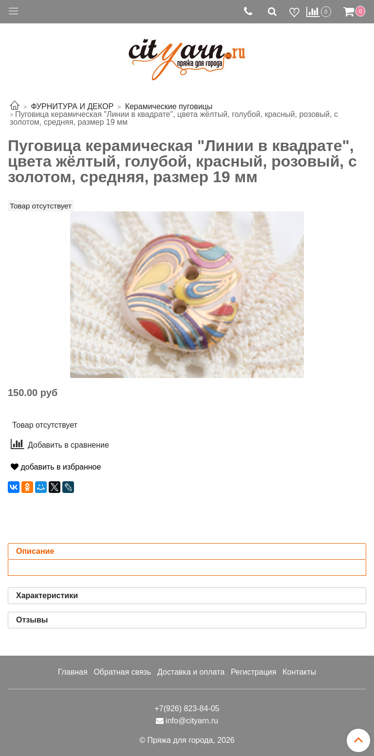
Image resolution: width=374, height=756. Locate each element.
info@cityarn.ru (192, 721)
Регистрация (254, 672)
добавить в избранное (56, 467)
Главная (73, 672)
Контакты (299, 672)
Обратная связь (122, 672)
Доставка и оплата (190, 672)
